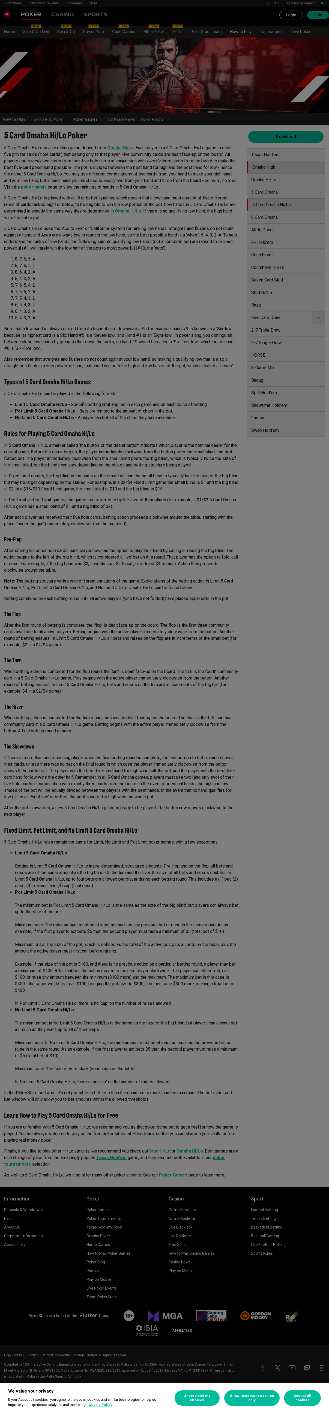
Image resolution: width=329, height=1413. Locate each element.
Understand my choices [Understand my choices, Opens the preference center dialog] (197, 1398)
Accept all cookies (302, 1398)
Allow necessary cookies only (252, 1398)
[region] (164, 1398)
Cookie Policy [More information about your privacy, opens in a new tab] (100, 1405)
